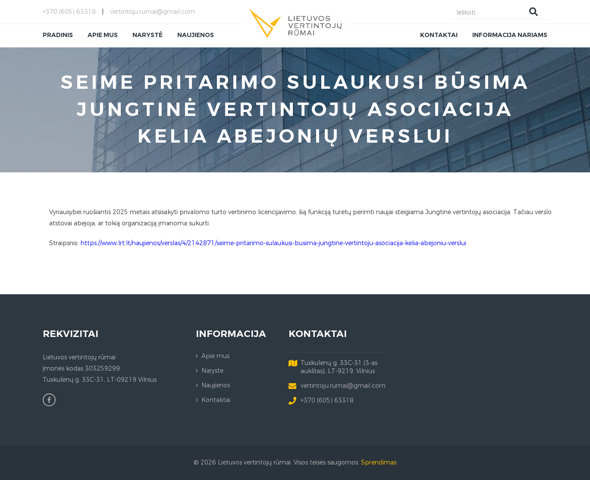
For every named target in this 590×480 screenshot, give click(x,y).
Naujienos (215, 385)
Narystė (212, 371)
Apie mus (215, 356)
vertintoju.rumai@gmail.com (152, 12)
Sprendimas (378, 462)
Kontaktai (215, 400)
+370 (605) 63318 (69, 12)
